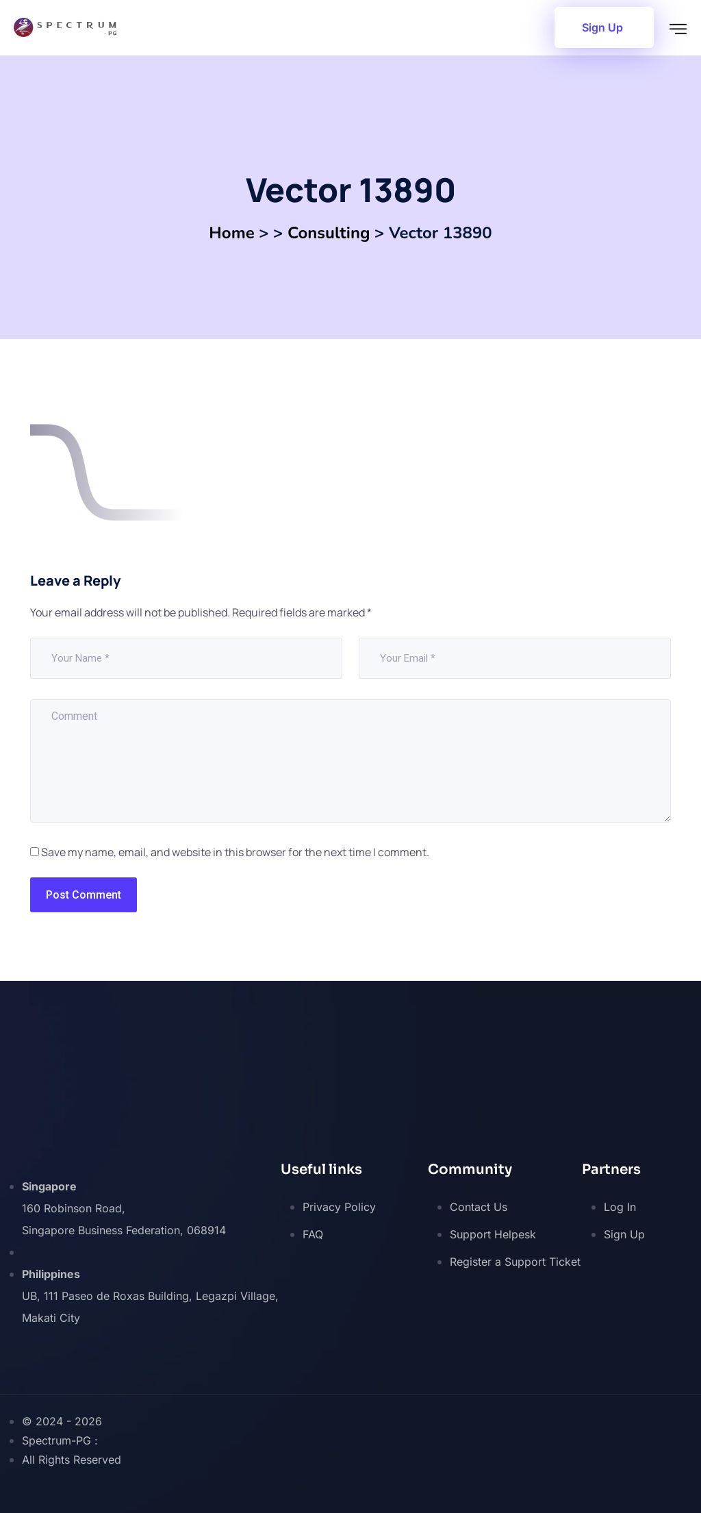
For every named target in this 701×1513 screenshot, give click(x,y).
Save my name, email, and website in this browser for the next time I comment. (235, 852)
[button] (604, 27)
